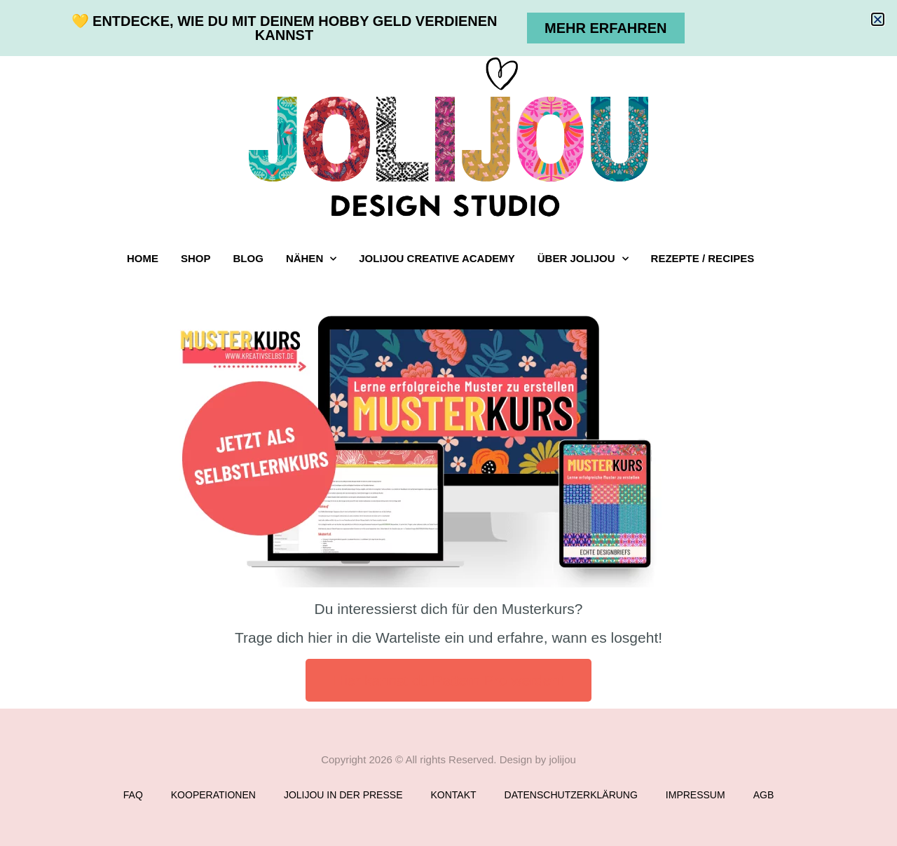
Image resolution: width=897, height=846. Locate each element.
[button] (877, 19)
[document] (448, 423)
